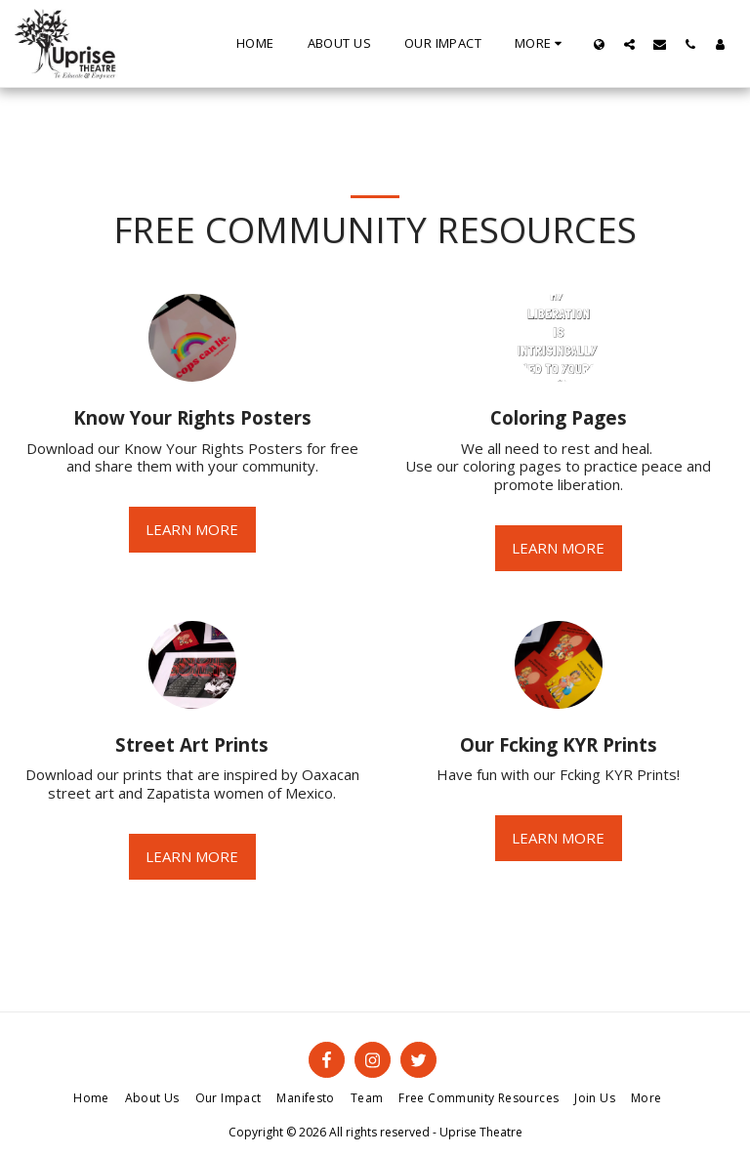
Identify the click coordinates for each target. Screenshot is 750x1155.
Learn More (192, 529)
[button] (629, 44)
